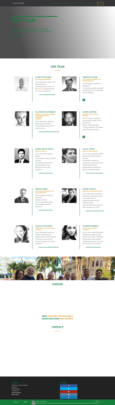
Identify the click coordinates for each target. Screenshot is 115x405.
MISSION (61, 3)
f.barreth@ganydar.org (93, 247)
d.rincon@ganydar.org (46, 173)
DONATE (100, 3)
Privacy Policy (15, 394)
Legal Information (16, 392)
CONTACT (93, 3)
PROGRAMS (67, 3)
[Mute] (20, 403)
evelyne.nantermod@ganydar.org (49, 131)
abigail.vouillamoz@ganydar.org (49, 247)
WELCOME (54, 3)
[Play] (16, 402)
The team (80, 3)
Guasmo (39, 89)
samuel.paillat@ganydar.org (95, 211)
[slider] (26, 403)
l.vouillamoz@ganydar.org (47, 94)
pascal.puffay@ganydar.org (94, 173)
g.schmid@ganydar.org (46, 210)
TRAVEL (87, 3)
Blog (75, 3)
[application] (56, 402)
